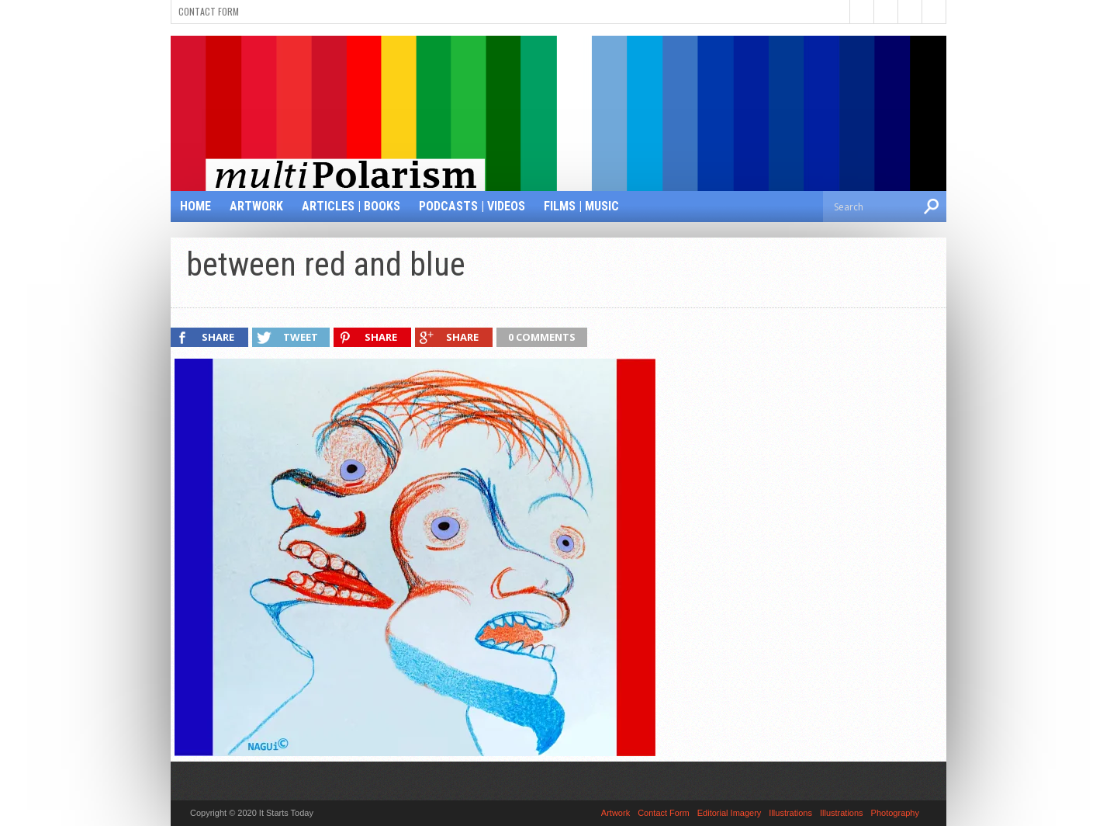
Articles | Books (351, 206)
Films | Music (581, 206)
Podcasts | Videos (472, 206)
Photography (895, 812)
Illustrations (790, 812)
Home (195, 206)
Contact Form (208, 11)
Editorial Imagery (729, 812)
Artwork (256, 206)
